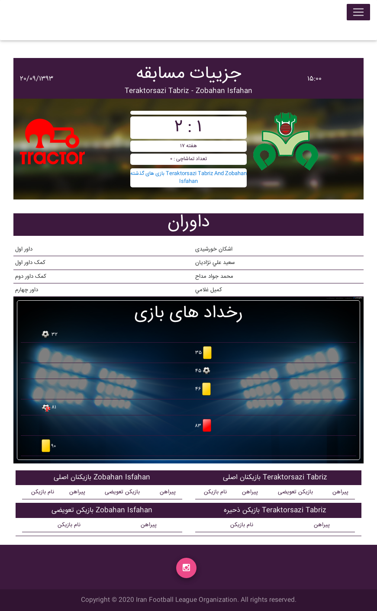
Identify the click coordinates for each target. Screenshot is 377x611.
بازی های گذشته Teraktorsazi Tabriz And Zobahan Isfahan (188, 178)
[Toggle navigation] (358, 14)
